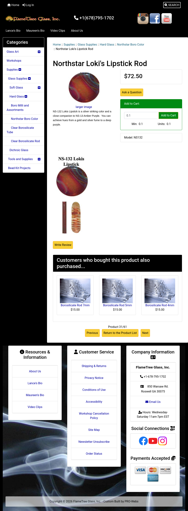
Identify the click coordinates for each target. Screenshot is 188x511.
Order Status (94, 453)
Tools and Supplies (23, 159)
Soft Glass (23, 87)
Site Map (94, 430)
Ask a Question (132, 92)
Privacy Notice (94, 378)
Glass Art (23, 51)
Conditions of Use (94, 390)
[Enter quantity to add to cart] (141, 115)
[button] (172, 5)
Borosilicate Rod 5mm (117, 305)
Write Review (63, 245)
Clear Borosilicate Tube (20, 130)
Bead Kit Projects (18, 168)
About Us (77, 30)
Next (145, 333)
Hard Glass (107, 44)
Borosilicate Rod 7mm (75, 305)
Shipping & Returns (94, 366)
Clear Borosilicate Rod (23, 141)
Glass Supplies (87, 44)
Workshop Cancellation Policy (94, 416)
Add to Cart (168, 115)
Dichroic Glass (17, 150)
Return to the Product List (120, 333)
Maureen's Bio (35, 30)
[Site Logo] (33, 19)
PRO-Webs (131, 501)
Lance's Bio (13, 30)
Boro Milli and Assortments (18, 108)
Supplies (69, 44)
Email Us (152, 402)
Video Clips (57, 30)
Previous (92, 333)
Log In (28, 5)
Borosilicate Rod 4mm (159, 305)
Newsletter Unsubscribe (94, 441)
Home (13, 5)
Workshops (14, 60)
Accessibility (94, 401)
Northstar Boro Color (130, 44)
